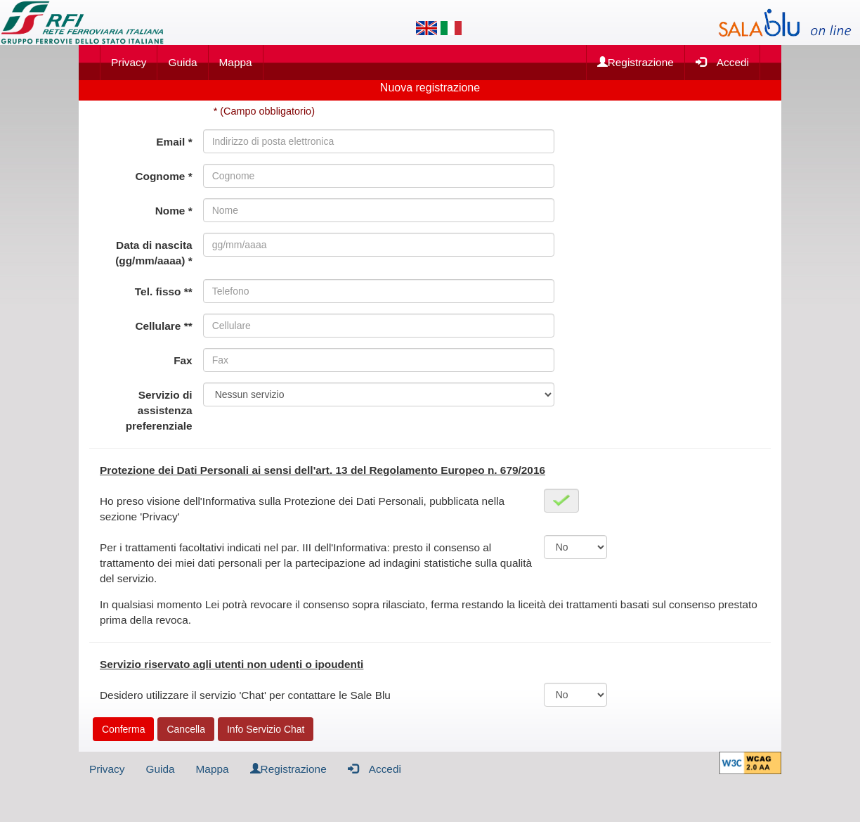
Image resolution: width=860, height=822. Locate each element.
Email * (174, 142)
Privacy (128, 62)
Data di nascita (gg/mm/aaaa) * (153, 252)
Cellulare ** (163, 326)
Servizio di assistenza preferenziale (159, 410)
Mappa (235, 62)
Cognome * (163, 176)
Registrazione (635, 62)
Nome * (174, 211)
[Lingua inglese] (426, 28)
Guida (182, 62)
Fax (183, 360)
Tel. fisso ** (164, 291)
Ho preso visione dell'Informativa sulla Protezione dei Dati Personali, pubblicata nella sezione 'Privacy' (302, 508)
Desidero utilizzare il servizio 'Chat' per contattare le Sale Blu (245, 695)
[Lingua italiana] (451, 28)
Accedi (722, 61)
